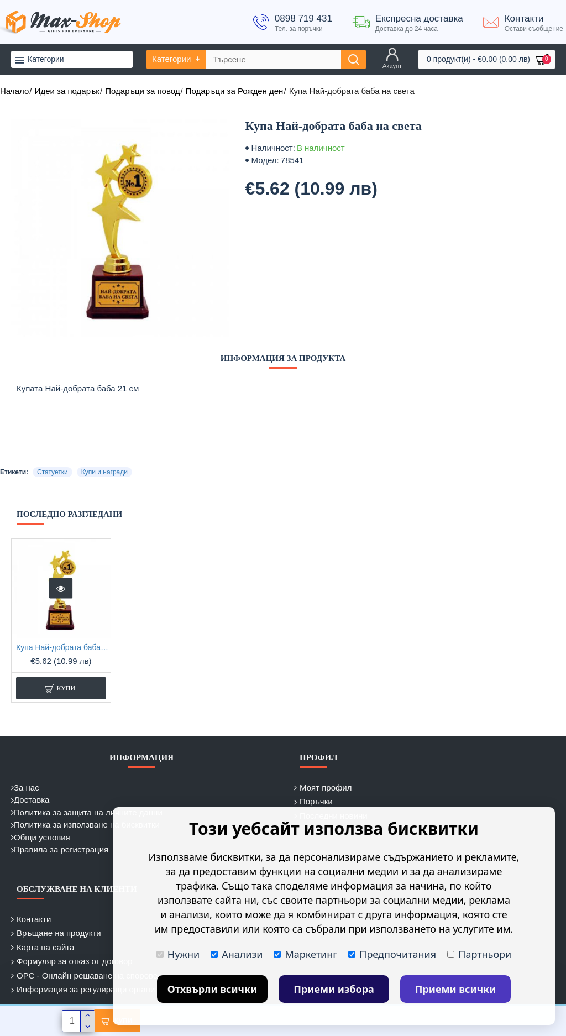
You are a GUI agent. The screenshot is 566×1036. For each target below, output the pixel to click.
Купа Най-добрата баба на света (63, 647)
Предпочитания (392, 954)
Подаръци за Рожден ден (235, 91)
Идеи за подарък (67, 91)
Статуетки (52, 472)
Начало (14, 91)
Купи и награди (104, 472)
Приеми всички (455, 989)
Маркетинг (305, 954)
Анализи (237, 954)
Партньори (479, 954)
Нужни (178, 954)
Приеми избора (334, 989)
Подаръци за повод (142, 91)
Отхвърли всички (212, 989)
